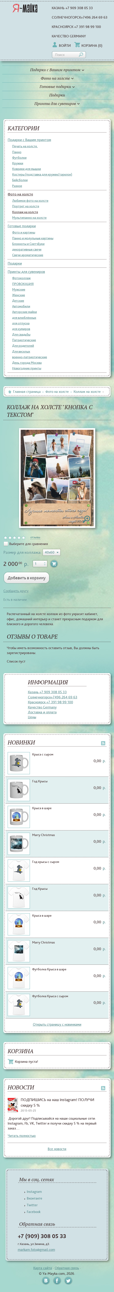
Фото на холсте (57, 78)
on (5, 537)
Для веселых (21, 351)
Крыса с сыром (42, 754)
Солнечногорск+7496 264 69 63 (79, 17)
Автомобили (21, 306)
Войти (61, 45)
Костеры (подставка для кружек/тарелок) (42, 174)
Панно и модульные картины (32, 238)
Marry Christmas (43, 835)
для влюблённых (24, 318)
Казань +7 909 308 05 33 (72, 8)
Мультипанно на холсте (29, 218)
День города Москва (27, 363)
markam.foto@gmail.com (36, 1249)
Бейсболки (20, 180)
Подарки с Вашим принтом (57, 69)
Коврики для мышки (26, 169)
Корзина (88, 45)
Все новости (57, 1149)
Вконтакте (34, 1198)
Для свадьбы (21, 334)
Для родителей (23, 346)
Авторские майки (24, 312)
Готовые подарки (57, 86)
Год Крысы (39, 781)
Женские (18, 295)
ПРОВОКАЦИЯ (23, 284)
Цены (32, 717)
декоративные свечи (26, 249)
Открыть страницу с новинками (57, 1024)
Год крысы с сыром (45, 862)
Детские (18, 301)
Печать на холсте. (25, 146)
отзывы (35, 537)
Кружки (17, 163)
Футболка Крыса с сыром (50, 996)
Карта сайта (42, 1268)
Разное (17, 186)
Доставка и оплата (42, 712)
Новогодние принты (26, 368)
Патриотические (24, 340)
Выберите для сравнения (28, 544)
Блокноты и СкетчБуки (28, 244)
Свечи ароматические (27, 255)
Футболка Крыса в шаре (49, 969)
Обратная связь (67, 1268)
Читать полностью (22, 1136)
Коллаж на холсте (25, 212)
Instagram (34, 1191)
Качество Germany (69, 36)
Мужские (18, 289)
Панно (16, 152)
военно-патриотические (29, 357)
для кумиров (21, 329)
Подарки (57, 95)
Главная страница (24, 391)
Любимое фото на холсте (30, 201)
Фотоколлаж (21, 278)
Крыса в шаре (41, 808)
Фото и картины (23, 232)
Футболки (19, 158)
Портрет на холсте (25, 206)
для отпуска (20, 323)
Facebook (33, 1212)
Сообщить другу (16, 591)
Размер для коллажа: (22, 552)
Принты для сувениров (57, 103)
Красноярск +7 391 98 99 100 (76, 27)
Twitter (32, 1205)
